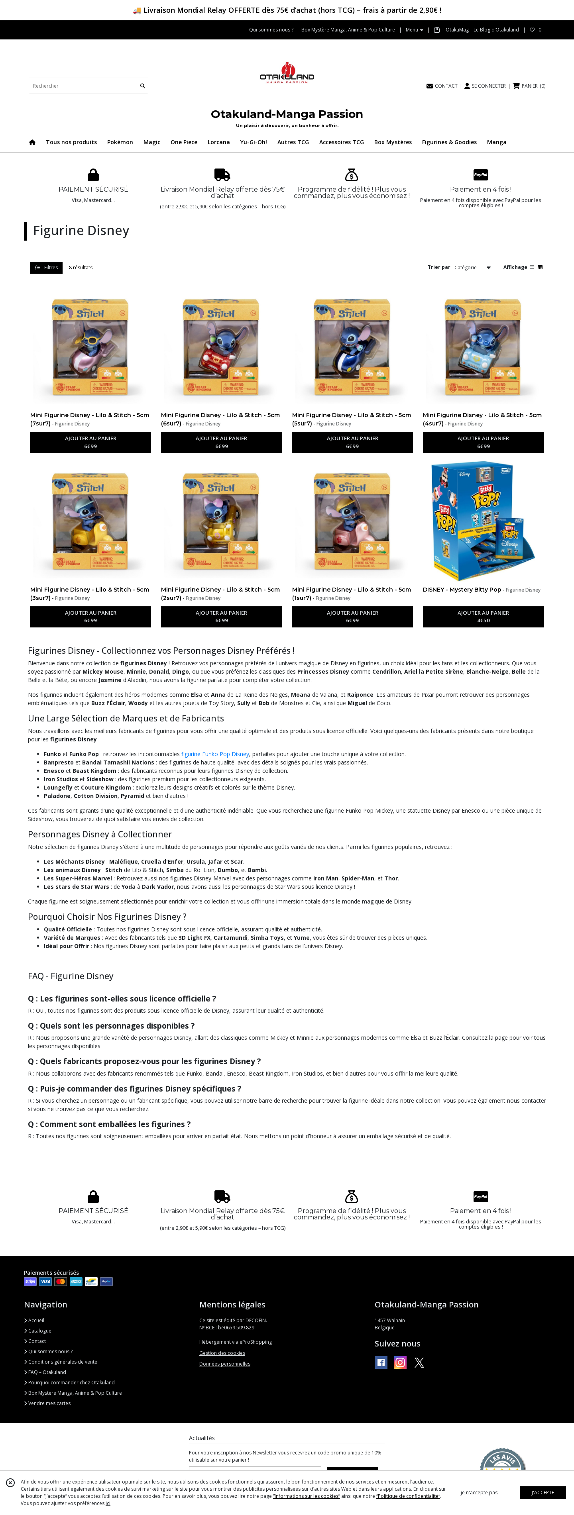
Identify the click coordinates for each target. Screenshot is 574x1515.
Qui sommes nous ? (48, 1351)
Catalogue (37, 1330)
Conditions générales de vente (60, 1361)
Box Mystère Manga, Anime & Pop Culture (73, 1393)
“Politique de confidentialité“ (408, 1496)
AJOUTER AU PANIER (90, 443)
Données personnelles (224, 1363)
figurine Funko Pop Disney (215, 754)
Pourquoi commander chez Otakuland (69, 1382)
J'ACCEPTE (543, 1492)
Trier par (439, 267)
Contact (35, 1341)
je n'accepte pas (479, 1492)
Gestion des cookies (222, 1353)
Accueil (34, 1320)
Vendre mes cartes (47, 1403)
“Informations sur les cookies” (306, 1496)
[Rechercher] (143, 86)
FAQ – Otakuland (45, 1372)
